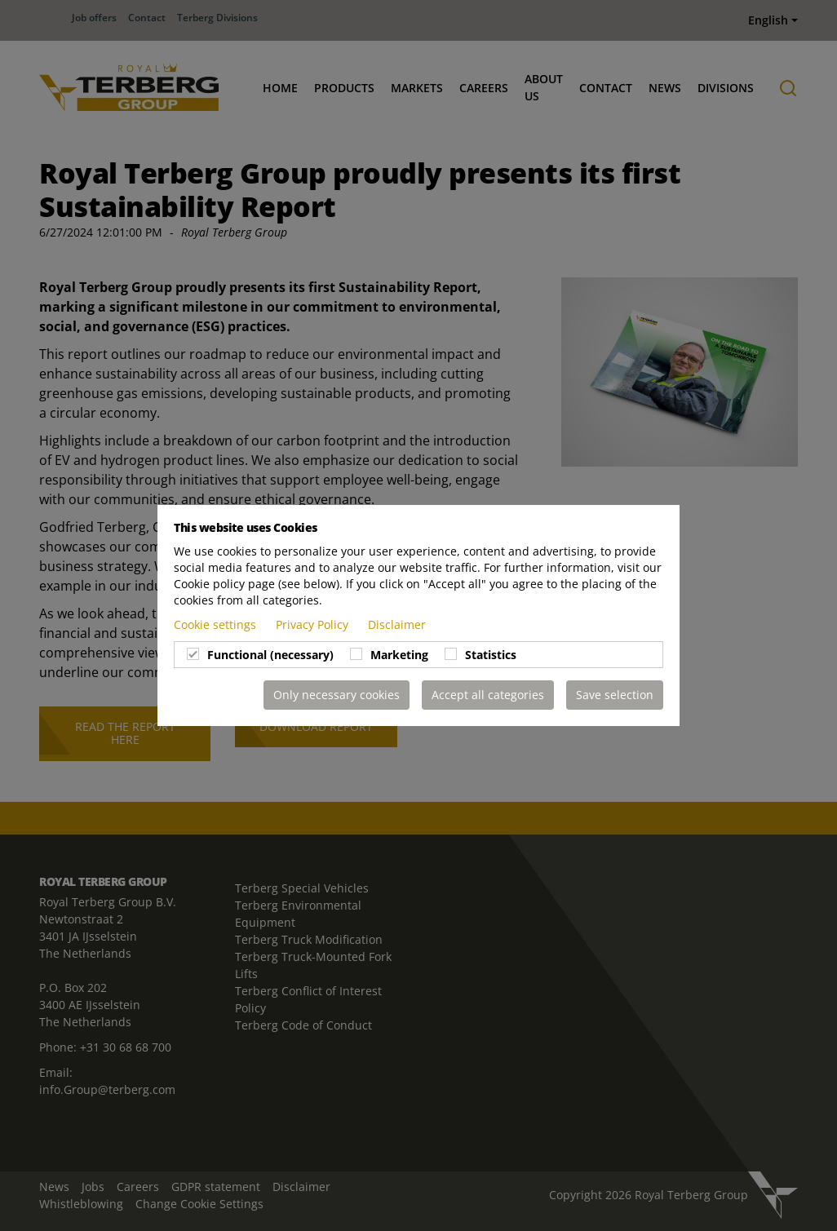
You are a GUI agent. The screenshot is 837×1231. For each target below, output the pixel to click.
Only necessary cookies (336, 694)
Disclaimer (397, 624)
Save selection (614, 694)
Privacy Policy (314, 624)
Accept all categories (488, 694)
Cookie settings (216, 624)
